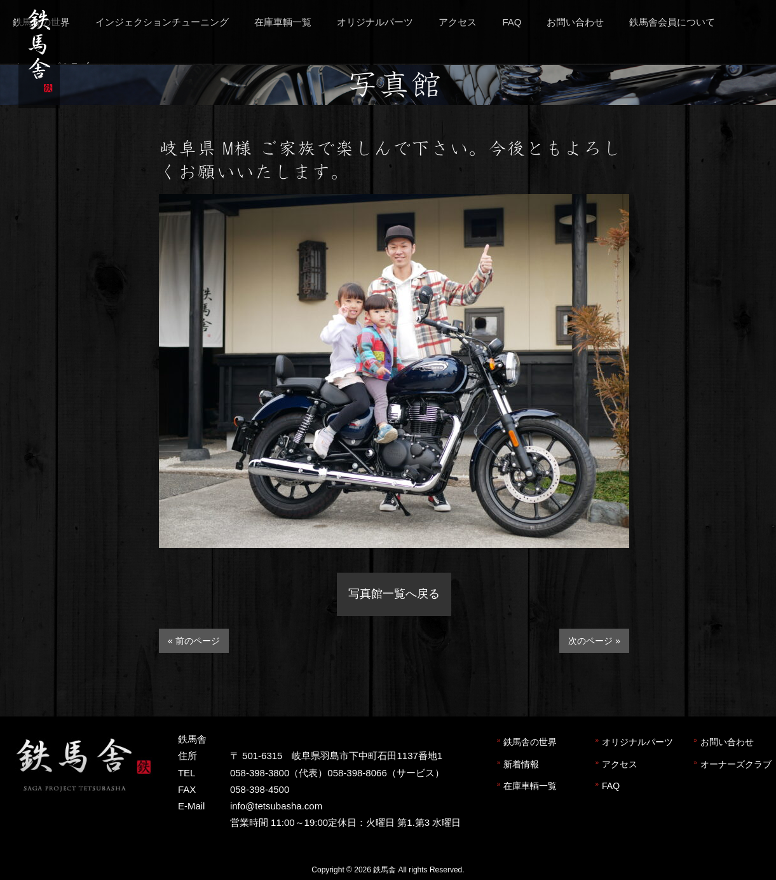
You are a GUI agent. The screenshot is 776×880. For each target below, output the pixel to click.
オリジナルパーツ (637, 742)
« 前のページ (194, 641)
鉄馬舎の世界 (530, 742)
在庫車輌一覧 (530, 786)
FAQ (611, 786)
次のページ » (594, 641)
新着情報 (521, 764)
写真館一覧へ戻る (394, 593)
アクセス (619, 764)
